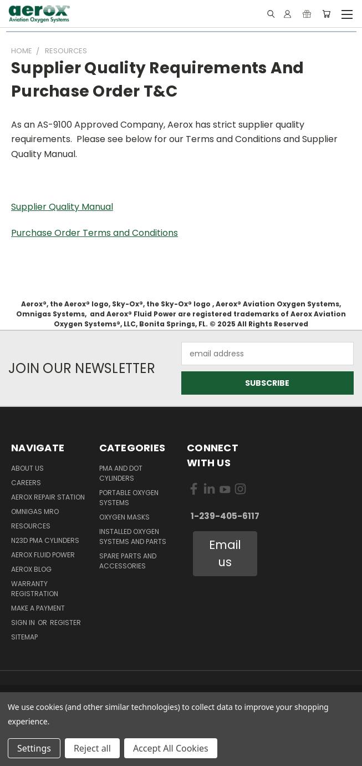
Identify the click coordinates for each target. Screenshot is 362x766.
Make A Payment (38, 608)
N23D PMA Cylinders (45, 540)
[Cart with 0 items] (326, 14)
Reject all (92, 748)
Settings (34, 748)
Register (65, 622)
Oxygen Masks (124, 517)
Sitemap (24, 637)
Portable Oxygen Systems (129, 497)
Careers (26, 482)
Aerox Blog (31, 569)
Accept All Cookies (170, 748)
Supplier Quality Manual (62, 206)
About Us (27, 468)
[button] (225, 553)
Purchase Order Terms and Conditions (94, 232)
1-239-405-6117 (225, 516)
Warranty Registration (34, 588)
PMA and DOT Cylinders (120, 473)
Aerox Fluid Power (43, 555)
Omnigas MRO (35, 511)
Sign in (24, 622)
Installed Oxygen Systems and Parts (132, 536)
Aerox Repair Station (48, 497)
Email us (225, 554)
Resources (30, 526)
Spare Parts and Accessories (127, 561)
